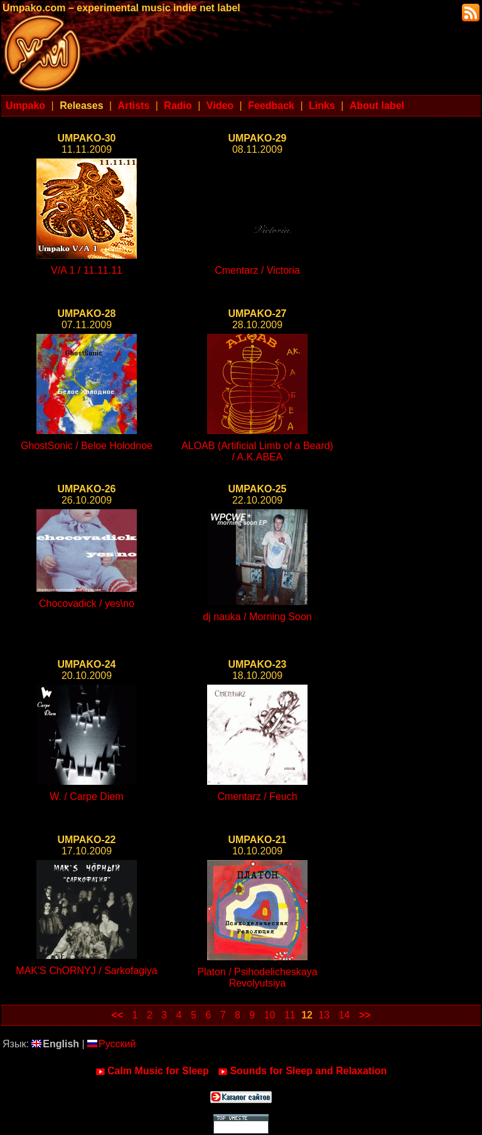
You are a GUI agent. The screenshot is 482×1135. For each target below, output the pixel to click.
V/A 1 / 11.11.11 (86, 270)
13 (323, 1015)
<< (117, 1015)
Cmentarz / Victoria (257, 270)
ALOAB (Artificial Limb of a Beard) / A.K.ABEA (257, 451)
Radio (177, 105)
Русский (111, 1044)
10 (270, 1015)
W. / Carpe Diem (86, 796)
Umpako (25, 105)
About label (377, 105)
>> (365, 1015)
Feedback (271, 105)
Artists (134, 105)
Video (219, 105)
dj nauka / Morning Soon (257, 616)
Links (322, 105)
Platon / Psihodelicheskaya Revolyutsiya (257, 977)
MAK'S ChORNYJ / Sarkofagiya (86, 970)
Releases (81, 105)
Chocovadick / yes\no (86, 603)
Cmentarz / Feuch (257, 796)
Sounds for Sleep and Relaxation (302, 1071)
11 (290, 1015)
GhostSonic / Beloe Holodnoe (87, 445)
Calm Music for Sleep (152, 1071)
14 (344, 1015)
